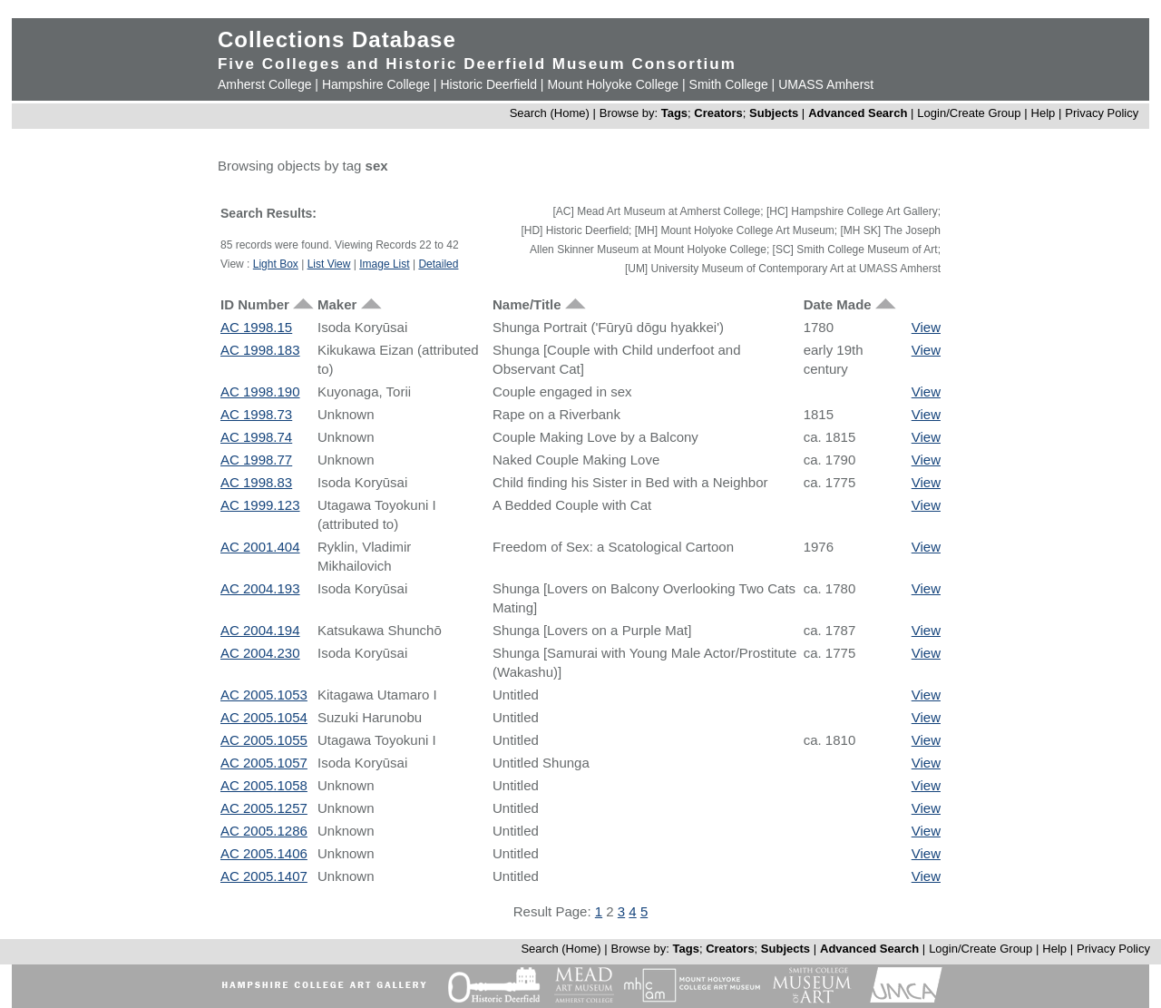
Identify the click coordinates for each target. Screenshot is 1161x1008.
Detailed (438, 264)
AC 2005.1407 (263, 876)
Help (1043, 113)
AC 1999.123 (260, 505)
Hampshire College (376, 84)
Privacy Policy (1101, 113)
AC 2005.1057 (263, 762)
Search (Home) (550, 113)
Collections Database (337, 39)
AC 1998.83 (256, 482)
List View (329, 264)
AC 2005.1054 (263, 717)
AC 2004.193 (260, 588)
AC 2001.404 (260, 546)
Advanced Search (857, 113)
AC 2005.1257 (263, 808)
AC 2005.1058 (263, 785)
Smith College (728, 84)
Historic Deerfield (488, 84)
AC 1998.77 (256, 459)
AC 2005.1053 (263, 694)
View (926, 327)
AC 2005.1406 (263, 853)
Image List (384, 264)
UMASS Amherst (825, 84)
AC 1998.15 (256, 327)
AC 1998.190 (260, 391)
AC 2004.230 (260, 653)
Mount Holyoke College (612, 84)
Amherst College (265, 84)
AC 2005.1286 (263, 830)
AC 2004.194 (260, 630)
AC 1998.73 (256, 414)
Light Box (275, 264)
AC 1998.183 (260, 349)
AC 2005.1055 (263, 740)
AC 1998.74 (256, 437)
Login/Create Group (970, 113)
